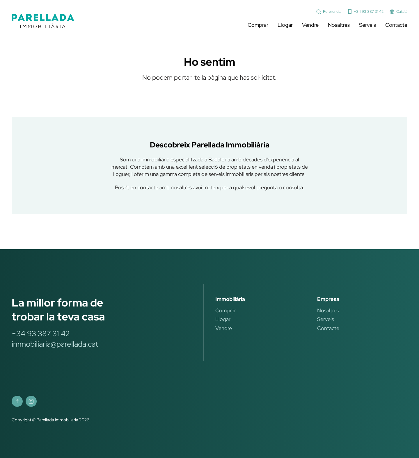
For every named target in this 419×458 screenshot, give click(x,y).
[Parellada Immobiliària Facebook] (17, 401)
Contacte (396, 25)
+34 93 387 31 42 (365, 11)
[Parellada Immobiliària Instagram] (31, 401)
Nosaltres (339, 25)
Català (398, 12)
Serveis (367, 25)
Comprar (258, 25)
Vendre (310, 25)
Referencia (328, 12)
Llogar (285, 25)
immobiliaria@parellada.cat (55, 344)
